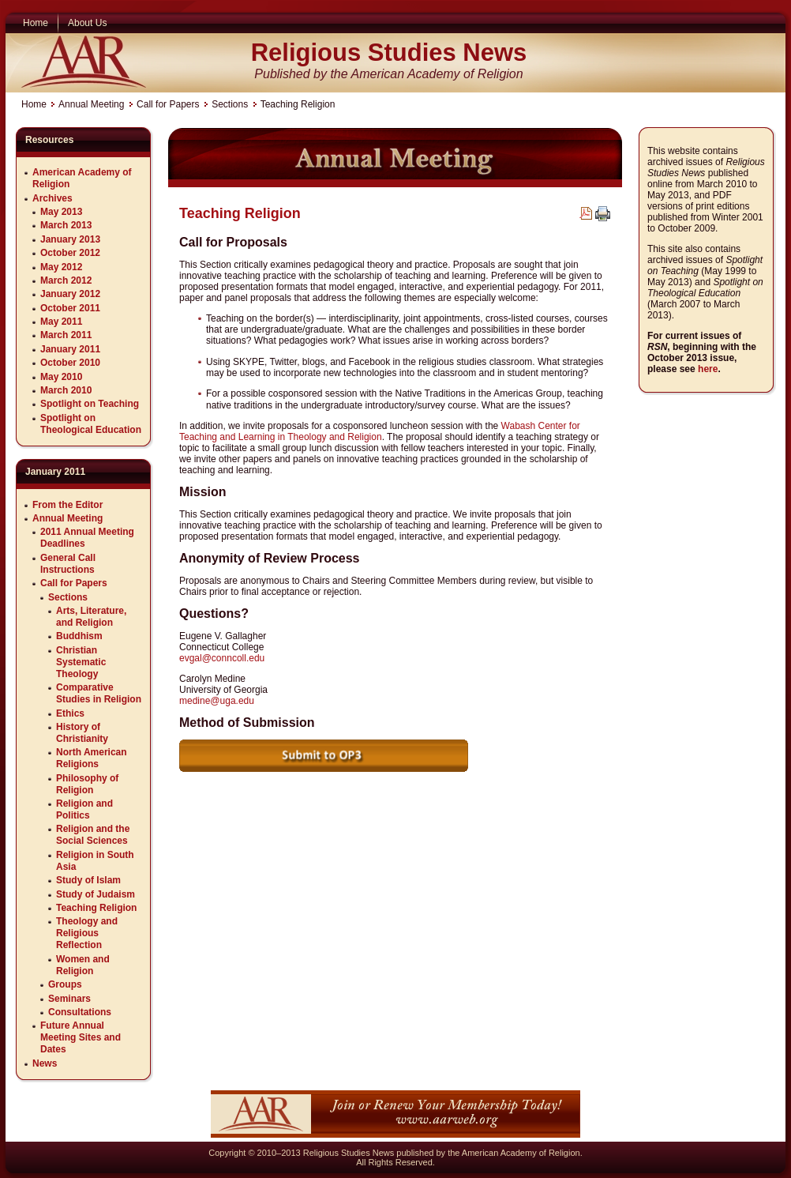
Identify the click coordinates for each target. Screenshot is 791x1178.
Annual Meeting (91, 104)
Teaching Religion (240, 213)
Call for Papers (168, 104)
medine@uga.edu (216, 700)
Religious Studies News (389, 52)
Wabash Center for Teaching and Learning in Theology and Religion (379, 431)
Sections (230, 104)
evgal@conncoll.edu (221, 658)
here (708, 368)
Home (34, 104)
